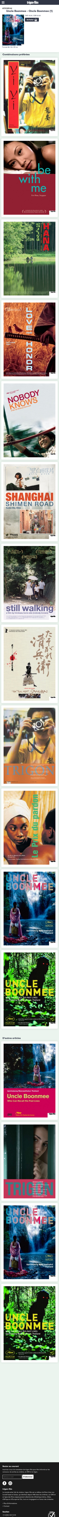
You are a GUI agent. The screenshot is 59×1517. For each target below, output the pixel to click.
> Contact (6, 1506)
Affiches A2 (7, 8)
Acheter (32, 19)
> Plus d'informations (10, 1503)
